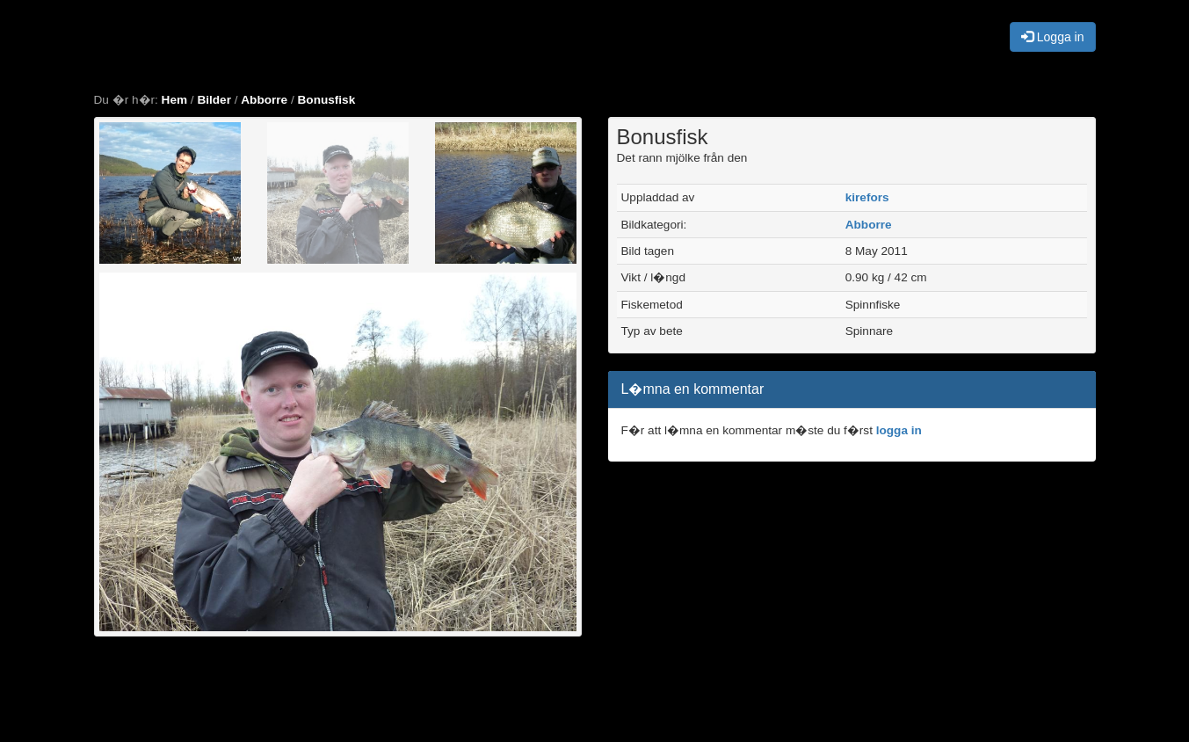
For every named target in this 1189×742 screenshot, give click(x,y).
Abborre (264, 99)
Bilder (214, 99)
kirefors (867, 197)
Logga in (1052, 37)
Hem (174, 99)
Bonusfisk (327, 99)
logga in (899, 430)
